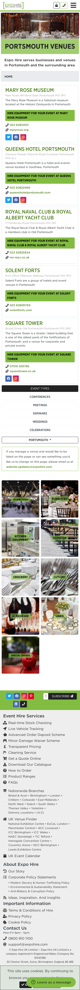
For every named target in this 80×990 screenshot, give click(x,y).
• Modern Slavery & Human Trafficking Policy (39, 883)
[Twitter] (9, 696)
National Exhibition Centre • (27, 824)
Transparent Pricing (24, 746)
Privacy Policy (20, 916)
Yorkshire (37, 808)
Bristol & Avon (17, 795)
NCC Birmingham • (46, 845)
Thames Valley (18, 808)
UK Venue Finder (22, 819)
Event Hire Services (23, 715)
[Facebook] (17, 696)
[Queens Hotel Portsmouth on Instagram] (23, 200)
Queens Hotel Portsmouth (39, 149)
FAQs (13, 782)
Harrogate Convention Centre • (29, 841)
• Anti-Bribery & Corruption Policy (31, 891)
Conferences (40, 397)
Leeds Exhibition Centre (24, 849)
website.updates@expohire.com (29, 467)
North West (16, 804)
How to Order (19, 770)
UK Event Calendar (24, 856)
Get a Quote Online (24, 758)
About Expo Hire (21, 864)
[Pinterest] (31, 696)
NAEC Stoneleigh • (21, 836)
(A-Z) (40, 812)
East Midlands (47, 800)
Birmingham (38, 795)
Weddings (40, 422)
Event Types (40, 388)
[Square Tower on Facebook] (8, 379)
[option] (20, 499)
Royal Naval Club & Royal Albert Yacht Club (38, 214)
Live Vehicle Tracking (26, 729)
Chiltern (13, 800)
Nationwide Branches (26, 791)
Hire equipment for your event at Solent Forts (39, 296)
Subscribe (62, 696)
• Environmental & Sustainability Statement (37, 887)
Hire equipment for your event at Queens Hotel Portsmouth (39, 178)
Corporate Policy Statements (32, 877)
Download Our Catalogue (29, 764)
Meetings (40, 405)
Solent (31, 804)
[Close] (25, 984)
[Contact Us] (64, 5)
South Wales (46, 804)
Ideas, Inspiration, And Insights (34, 897)
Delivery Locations (20, 812)
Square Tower (24, 323)
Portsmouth (39, 440)
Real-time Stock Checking (30, 723)
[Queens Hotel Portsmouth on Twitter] (8, 200)
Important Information (27, 903)
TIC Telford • (43, 836)
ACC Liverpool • (49, 828)
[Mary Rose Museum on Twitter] (8, 137)
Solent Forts (22, 270)
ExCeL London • (58, 824)
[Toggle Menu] (73, 5)
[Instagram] (24, 696)
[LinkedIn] (16, 704)
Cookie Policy (19, 922)
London (55, 795)
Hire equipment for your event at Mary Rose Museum (37, 115)
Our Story (16, 871)
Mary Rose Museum (29, 90)
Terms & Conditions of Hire (30, 910)
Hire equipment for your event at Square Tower (39, 357)
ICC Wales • (42, 832)
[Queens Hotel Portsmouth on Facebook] (16, 200)
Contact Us (15, 928)
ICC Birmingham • (20, 832)
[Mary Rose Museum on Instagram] (23, 137)
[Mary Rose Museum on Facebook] (16, 137)
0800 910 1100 (20, 938)
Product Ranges (21, 776)
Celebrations (40, 430)
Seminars (40, 413)
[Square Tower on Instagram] (16, 379)
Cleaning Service (22, 752)
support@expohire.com (28, 944)
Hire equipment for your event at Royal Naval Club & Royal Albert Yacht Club (38, 243)
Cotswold (28, 800)
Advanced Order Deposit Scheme (36, 735)
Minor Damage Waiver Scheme (34, 740)
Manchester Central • (22, 828)
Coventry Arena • (20, 845)
